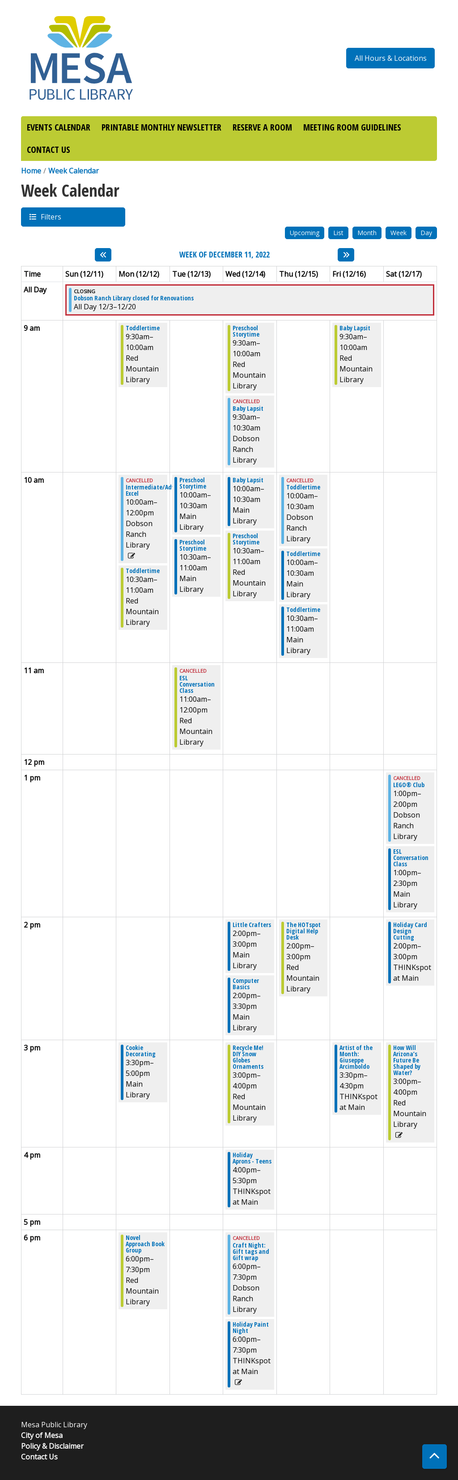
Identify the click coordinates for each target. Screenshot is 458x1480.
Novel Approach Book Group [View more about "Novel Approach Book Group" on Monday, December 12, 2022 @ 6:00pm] (145, 1244)
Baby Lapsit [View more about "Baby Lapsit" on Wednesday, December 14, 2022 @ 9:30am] (248, 408)
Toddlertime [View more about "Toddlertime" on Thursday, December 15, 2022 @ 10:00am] (303, 487)
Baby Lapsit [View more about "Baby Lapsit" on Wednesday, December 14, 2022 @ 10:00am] (248, 480)
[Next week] (346, 254)
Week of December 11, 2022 (224, 255)
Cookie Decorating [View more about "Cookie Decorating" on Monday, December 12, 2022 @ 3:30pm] (141, 1051)
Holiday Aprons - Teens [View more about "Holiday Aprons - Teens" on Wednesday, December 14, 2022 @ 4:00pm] (252, 1158)
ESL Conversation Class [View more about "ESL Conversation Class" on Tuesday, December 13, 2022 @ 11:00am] (197, 684)
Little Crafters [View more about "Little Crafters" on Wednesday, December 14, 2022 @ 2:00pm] (252, 925)
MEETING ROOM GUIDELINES (352, 127)
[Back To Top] (434, 1456)
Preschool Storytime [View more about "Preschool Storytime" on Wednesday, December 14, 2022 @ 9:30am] (246, 331)
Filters (50, 216)
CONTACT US (48, 149)
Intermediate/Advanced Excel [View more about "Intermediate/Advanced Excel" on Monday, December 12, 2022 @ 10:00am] (158, 490)
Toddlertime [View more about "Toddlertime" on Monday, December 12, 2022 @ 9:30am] (143, 328)
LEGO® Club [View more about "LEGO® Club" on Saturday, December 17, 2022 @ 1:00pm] (408, 785)
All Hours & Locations (391, 58)
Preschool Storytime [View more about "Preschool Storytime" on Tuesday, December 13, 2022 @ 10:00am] (192, 483)
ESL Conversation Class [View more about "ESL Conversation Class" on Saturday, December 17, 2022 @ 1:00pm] (410, 857)
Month (367, 232)
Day (426, 232)
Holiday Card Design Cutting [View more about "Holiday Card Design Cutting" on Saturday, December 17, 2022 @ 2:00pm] (410, 931)
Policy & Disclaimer (52, 1446)
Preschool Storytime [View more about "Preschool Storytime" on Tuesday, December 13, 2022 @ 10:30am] (192, 545)
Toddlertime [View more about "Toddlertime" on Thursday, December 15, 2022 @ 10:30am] (303, 610)
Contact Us (39, 1457)
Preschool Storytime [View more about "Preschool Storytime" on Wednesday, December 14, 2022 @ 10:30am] (246, 539)
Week (398, 232)
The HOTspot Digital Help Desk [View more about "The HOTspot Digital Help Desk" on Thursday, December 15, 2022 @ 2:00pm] (303, 931)
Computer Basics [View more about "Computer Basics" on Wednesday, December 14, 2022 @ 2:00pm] (246, 984)
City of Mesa (42, 1435)
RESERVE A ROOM (262, 127)
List (338, 232)
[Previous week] (103, 254)
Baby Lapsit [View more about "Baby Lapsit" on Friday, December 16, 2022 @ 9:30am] (354, 328)
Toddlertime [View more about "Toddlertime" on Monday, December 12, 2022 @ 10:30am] (143, 571)
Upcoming (304, 232)
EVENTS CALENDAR (58, 127)
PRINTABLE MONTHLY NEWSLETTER (161, 127)
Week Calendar (73, 171)
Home (31, 171)
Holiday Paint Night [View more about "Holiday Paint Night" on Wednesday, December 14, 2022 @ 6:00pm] (251, 1327)
